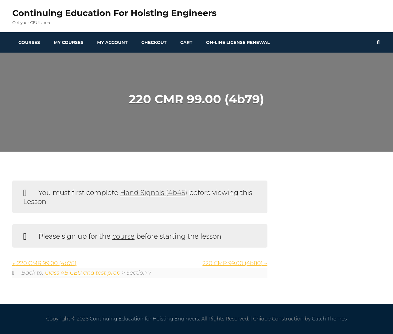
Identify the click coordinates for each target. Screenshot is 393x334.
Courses (29, 42)
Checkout (153, 42)
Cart (186, 42)
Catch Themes (329, 319)
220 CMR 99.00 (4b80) (234, 263)
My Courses (69, 42)
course (123, 236)
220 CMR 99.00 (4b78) (44, 263)
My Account (112, 42)
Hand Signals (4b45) (153, 193)
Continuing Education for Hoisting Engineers (114, 13)
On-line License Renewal (238, 42)
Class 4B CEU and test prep (82, 272)
